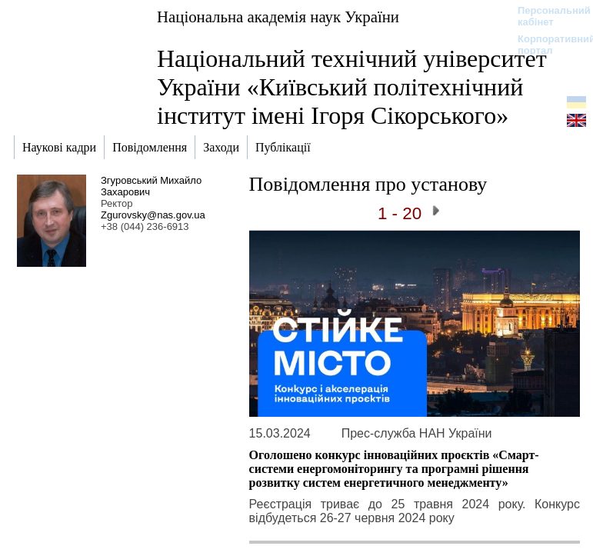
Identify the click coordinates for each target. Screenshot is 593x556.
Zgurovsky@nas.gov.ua (153, 215)
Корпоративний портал (546, 44)
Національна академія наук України (278, 16)
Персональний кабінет (546, 16)
